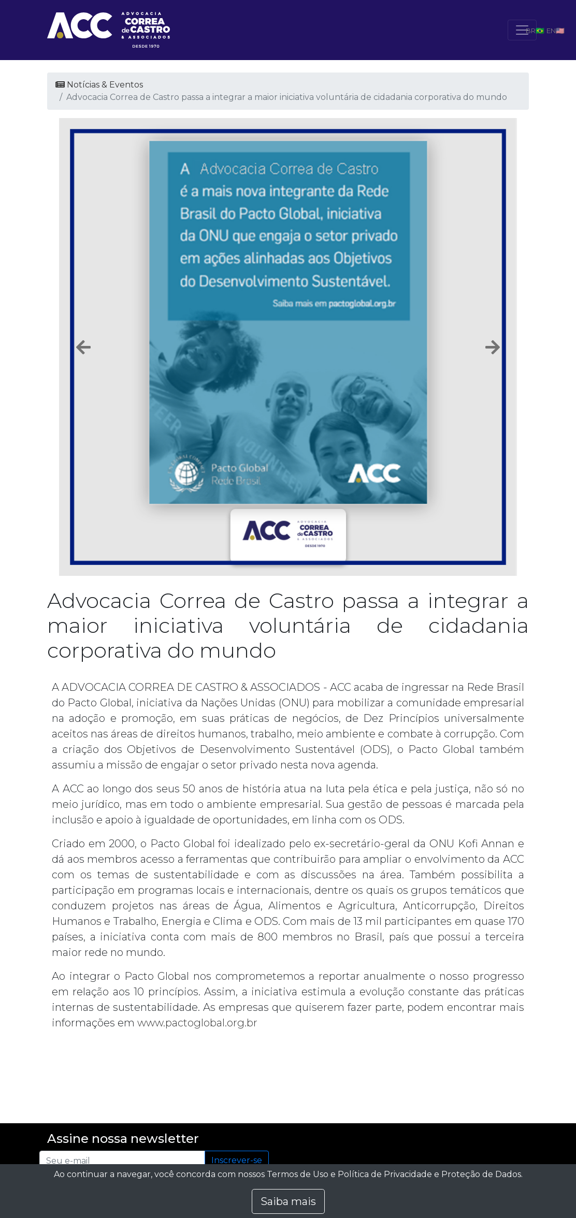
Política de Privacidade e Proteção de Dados (429, 1174)
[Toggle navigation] (522, 30)
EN (551, 30)
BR (531, 30)
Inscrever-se (236, 1160)
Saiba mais (288, 1201)
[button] (83, 347)
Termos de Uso (297, 1174)
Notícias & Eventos (99, 85)
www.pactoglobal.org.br (197, 1023)
